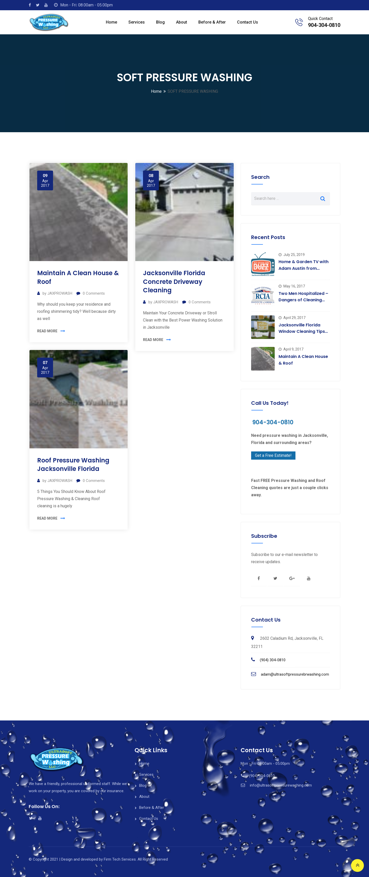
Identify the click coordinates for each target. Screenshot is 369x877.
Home (111, 22)
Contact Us (247, 22)
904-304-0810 (324, 25)
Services (136, 22)
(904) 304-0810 (272, 660)
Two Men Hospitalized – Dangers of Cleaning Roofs (303, 300)
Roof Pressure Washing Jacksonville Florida (73, 464)
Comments (94, 293)
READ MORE (47, 331)
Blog (160, 22)
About (181, 22)
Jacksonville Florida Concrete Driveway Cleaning (174, 281)
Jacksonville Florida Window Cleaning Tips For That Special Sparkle (304, 331)
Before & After (212, 22)
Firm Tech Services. (120, 859)
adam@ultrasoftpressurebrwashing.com (295, 674)
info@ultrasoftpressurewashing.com (281, 785)
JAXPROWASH (59, 293)
